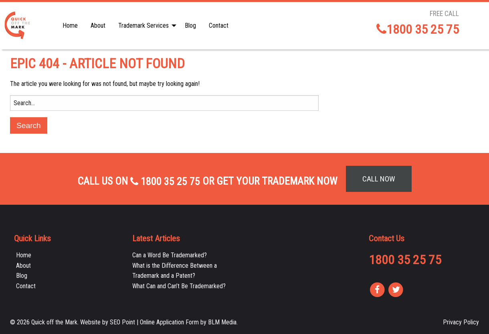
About (98, 25)
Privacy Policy (461, 322)
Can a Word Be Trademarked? (169, 255)
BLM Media (222, 322)
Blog (190, 25)
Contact (218, 25)
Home (70, 25)
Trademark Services (143, 25)
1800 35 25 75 (417, 29)
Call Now (378, 178)
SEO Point (122, 322)
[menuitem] (70, 25)
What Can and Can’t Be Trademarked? (179, 286)
